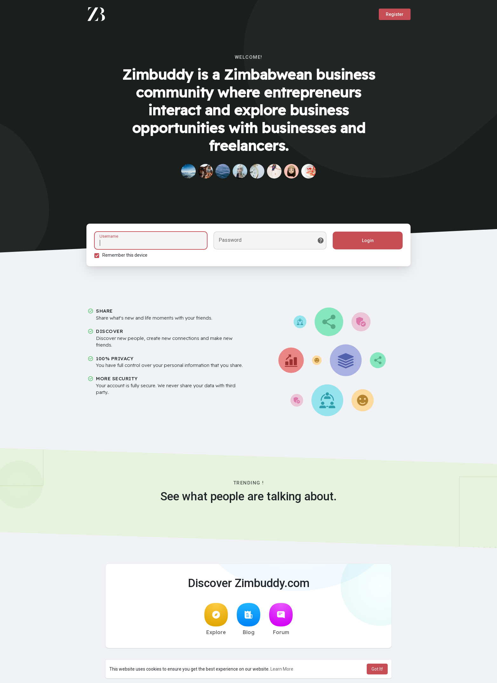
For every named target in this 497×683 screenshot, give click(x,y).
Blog (248, 619)
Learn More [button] (281, 669)
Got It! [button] (377, 669)
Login (368, 240)
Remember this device (124, 255)
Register (395, 14)
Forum (281, 619)
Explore (216, 619)
